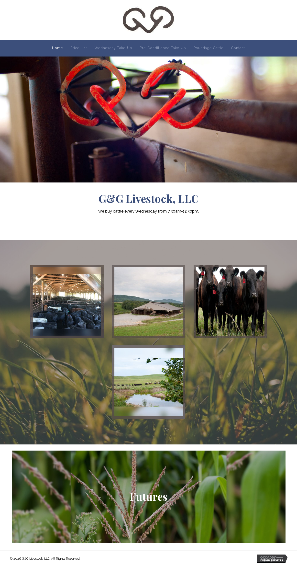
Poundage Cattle (208, 48)
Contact (238, 48)
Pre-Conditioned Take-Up (163, 48)
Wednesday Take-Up (113, 48)
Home (57, 48)
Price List (78, 48)
